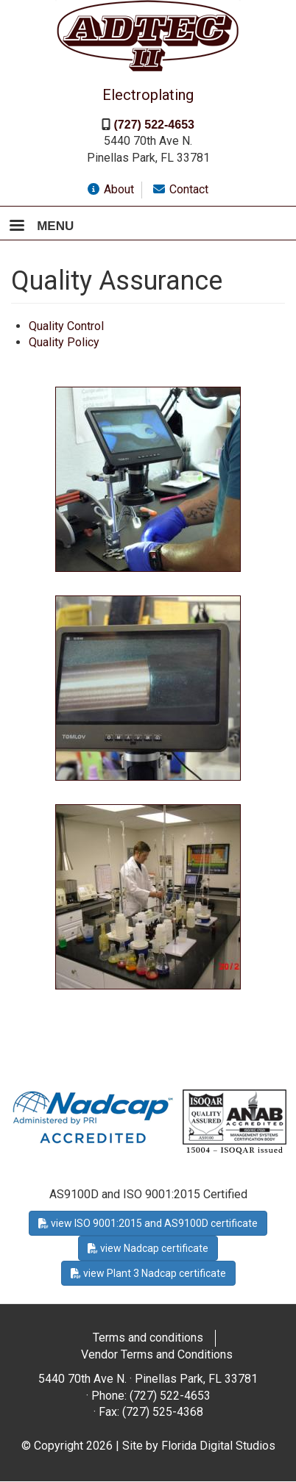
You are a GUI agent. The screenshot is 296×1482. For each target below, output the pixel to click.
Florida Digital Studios (218, 1446)
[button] (148, 478)
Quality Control (66, 326)
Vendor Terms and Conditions (157, 1354)
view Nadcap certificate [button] (148, 1248)
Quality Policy (64, 342)
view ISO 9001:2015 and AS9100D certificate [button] (148, 1223)
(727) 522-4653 (154, 124)
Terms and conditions (148, 1338)
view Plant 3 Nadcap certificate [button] (148, 1273)
